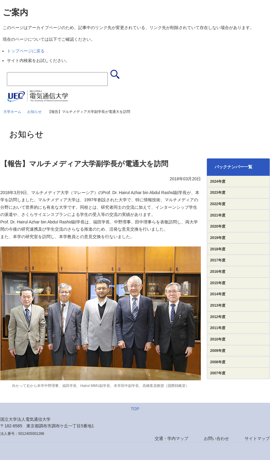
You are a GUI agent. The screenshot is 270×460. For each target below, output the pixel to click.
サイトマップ (257, 438)
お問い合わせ (216, 438)
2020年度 (217, 226)
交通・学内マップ (171, 438)
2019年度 (217, 238)
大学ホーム (12, 112)
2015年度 (217, 283)
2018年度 (217, 249)
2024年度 (217, 181)
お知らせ (34, 112)
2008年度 (217, 362)
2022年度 (217, 204)
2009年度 (217, 351)
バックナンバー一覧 (233, 166)
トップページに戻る (26, 51)
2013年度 (217, 305)
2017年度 (217, 260)
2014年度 (217, 294)
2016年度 (217, 272)
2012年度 (217, 317)
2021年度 (217, 215)
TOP (135, 408)
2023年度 (217, 192)
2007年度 (217, 373)
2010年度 (217, 339)
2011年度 (217, 328)
